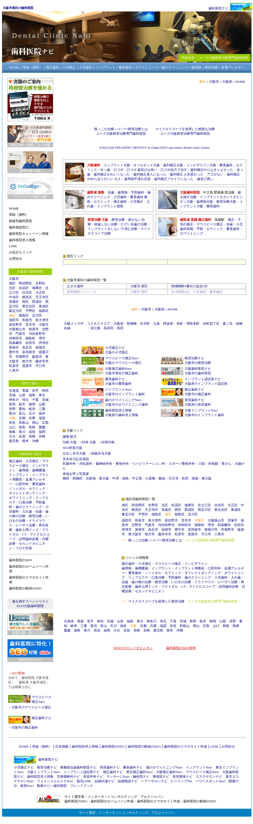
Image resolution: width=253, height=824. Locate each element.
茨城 (45, 400)
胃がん (226, 463)
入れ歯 (27, 511)
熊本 (25, 441)
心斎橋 (150, 478)
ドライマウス (204, 582)
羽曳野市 (22, 357)
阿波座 (168, 323)
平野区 (30, 311)
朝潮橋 (176, 286)
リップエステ (138, 577)
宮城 (12, 395)
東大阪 (207, 478)
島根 (32, 427)
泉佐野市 (15, 324)
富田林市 (28, 352)
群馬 (12, 404)
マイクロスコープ (202, 586)
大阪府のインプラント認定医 (206, 384)
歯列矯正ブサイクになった (174, 179)
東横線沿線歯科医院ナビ (78, 767)
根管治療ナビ (194, 358)
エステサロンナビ (209, 776)
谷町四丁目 (211, 323)
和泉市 (27, 320)
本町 (179, 323)
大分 (12, 436)
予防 (199, 229)
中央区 (14, 297)
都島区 (24, 315)
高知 (32, 432)
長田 (120, 328)
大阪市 (14, 279)
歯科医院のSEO (113, 746)
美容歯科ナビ (194, 400)
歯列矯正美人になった (149, 174)
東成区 (44, 306)
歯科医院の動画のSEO (144, 746)
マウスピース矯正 (209, 224)
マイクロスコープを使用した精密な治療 (185, 129)
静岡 (32, 404)
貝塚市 (232, 520)
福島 (32, 395)
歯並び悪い (205, 179)
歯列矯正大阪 (173, 165)
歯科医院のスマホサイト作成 (185, 746)
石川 (32, 413)
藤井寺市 (42, 361)
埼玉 (25, 400)
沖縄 (35, 441)
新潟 (12, 413)
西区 (25, 302)
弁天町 (145, 323)
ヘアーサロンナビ (154, 781)
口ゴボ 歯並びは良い (142, 170)
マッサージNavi (118, 776)
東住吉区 (28, 306)
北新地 (91, 478)
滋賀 (42, 418)
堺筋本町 (193, 323)
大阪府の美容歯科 (198, 404)
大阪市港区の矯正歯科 (121, 373)
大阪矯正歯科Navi (118, 368)
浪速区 (14, 302)
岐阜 (32, 409)
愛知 (22, 409)
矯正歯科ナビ (41, 718)
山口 (12, 427)
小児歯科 (120, 197)
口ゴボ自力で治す (174, 170)
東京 (42, 395)
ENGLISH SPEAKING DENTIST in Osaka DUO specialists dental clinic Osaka (154, 147)
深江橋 (95, 328)
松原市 (14, 366)
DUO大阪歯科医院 (30, 606)
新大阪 (104, 478)
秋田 (45, 390)
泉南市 (14, 347)
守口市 (40, 366)
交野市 (137, 525)
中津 (115, 478)
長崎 (32, 436)
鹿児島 (14, 441)
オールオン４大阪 (146, 165)
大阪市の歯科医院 (198, 373)
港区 (12, 315)
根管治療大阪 (226, 201)
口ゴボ (118, 170)
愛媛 (42, 427)
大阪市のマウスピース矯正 (31, 707)
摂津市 (44, 343)
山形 (22, 395)
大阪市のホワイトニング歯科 (126, 404)
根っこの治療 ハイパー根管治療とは (121, 129)
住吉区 (27, 292)
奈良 (12, 422)
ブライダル (169, 586)
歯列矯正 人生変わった (187, 174)
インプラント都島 (110, 206)
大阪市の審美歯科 (118, 384)
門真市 (20, 334)
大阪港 (118, 323)
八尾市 (14, 370)
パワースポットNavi (210, 781)
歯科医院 (60, 786)
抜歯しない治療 (105, 224)
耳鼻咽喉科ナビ (68, 776)
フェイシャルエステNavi (55, 781)
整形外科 (122, 463)
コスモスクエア (98, 323)
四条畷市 (15, 343)
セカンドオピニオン (150, 591)
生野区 (40, 283)
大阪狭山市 (17, 329)
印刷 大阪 (70, 442)
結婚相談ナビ (128, 781)
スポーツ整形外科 (181, 463)
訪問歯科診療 (29, 539)
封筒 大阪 (89, 442)
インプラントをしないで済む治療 (112, 229)
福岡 (42, 432)
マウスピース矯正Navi (121, 358)
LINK (214, 746)
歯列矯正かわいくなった (112, 174)
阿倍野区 (25, 283)
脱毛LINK (84, 781)
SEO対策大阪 (72, 448)
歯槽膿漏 (38, 470)
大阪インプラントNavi (201, 410)
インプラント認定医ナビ (203, 379)
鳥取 (22, 427)
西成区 (37, 302)
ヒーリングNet (181, 781)
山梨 (42, 404)
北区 (12, 288)
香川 (22, 432)
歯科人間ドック (27, 530)
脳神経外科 (104, 463)
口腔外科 (22, 484)
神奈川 (14, 400)
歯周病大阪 (204, 201)
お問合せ (228, 746)
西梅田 (77, 478)
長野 (12, 409)
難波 (162, 478)
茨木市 (30, 324)
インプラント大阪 (117, 165)
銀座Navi (27, 786)
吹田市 (30, 343)
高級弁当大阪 (101, 453)
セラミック (37, 488)
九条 (156, 323)
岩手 (35, 390)
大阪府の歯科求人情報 (121, 415)
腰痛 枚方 (70, 436)
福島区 (44, 311)
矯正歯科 (15, 461)
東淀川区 (15, 311)
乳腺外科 (69, 463)
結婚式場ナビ (105, 781)
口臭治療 (25, 502)
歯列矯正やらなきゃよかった (211, 170)
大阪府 (227, 82)
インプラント (19, 475)
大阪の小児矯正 (116, 352)
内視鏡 (213, 463)
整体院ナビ (161, 776)
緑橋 (239, 323)
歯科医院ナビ (218, 8)
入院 (201, 463)
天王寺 (173, 478)
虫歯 (38, 511)
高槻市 (40, 347)
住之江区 (204, 505)
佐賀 (22, 436)
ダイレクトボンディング (27, 493)
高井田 (109, 328)
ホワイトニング (20, 498)
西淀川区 (204, 510)
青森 (25, 390)
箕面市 (27, 366)
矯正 (231, 220)
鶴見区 (27, 297)
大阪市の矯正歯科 (24, 727)
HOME (240, 82)
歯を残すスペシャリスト (30, 601)
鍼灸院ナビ (141, 776)
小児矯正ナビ (115, 348)
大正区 (40, 292)
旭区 (12, 283)
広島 (45, 422)
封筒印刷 (108, 442)
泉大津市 (42, 320)
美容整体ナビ (182, 776)
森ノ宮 (228, 323)
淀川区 (37, 315)
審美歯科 (38, 484)
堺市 (42, 338)
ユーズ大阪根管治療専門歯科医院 (121, 133)
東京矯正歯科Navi (139, 772)
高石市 (27, 347)
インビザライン (196, 564)
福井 (42, 413)
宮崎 (42, 436)
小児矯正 (32, 461)
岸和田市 (15, 338)
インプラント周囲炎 (189, 568)
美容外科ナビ (93, 776)
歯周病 (24, 470)
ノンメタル (17, 488)
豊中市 (14, 352)
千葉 (35, 400)
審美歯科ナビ (115, 379)
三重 (42, 409)
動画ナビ (43, 786)
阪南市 (37, 357)
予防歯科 (137, 192)
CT (24, 534)
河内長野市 (37, 334)
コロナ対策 (24, 548)
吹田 (185, 478)
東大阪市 (135, 534)
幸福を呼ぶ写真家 (76, 474)
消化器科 (85, 463)
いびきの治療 (181, 582)
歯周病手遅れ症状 (137, 179)
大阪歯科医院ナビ (198, 368)
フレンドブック (81, 786)
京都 (22, 418)
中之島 (137, 478)
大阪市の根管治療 (198, 363)
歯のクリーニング (29, 507)
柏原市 (34, 329)
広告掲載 (61, 746)
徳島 (12, 432)
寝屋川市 (211, 529)
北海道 (14, 390)
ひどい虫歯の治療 (134, 224)
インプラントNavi (118, 389)
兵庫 (32, 418)
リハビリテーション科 (148, 463)
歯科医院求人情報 (118, 410)
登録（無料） (42, 746)
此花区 (24, 288)
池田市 (14, 320)
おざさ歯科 (75, 286)
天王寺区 (42, 297)
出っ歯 (105, 170)
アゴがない (215, 174)
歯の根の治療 (141, 582)
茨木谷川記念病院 (76, 459)
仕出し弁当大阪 (74, 453)
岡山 (35, 422)
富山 (22, 413)
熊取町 (30, 338)
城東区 (37, 288)
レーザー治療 (25, 525)
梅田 (66, 478)
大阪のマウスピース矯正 (123, 363)
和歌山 (24, 422)
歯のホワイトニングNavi (123, 400)
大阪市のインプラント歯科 (125, 394)
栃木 (22, 404)
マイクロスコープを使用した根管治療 (156, 601)
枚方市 (27, 361)
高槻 (195, 478)
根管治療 (35, 516)
